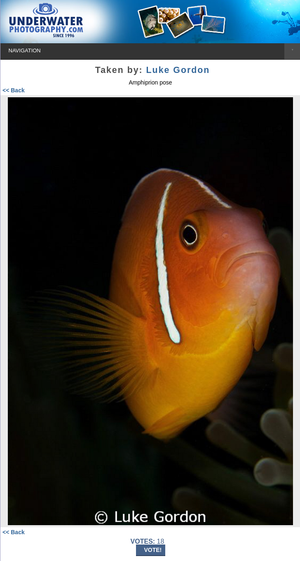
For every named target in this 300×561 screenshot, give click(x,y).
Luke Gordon (178, 70)
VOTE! (153, 550)
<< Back (13, 90)
